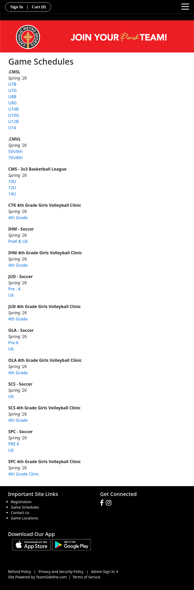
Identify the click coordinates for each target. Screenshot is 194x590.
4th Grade (18, 217)
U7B (12, 84)
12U (12, 187)
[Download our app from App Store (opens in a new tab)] (31, 544)
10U (12, 181)
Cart (39, 7)
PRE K (13, 444)
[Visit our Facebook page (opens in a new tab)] (103, 503)
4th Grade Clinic (23, 474)
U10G (13, 115)
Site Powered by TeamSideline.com (37, 576)
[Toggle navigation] (185, 6)
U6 (11, 295)
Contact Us (20, 512)
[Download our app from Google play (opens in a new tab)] (71, 544)
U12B (13, 121)
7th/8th (15, 157)
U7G (12, 90)
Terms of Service (86, 576)
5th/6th (15, 151)
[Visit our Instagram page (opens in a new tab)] (110, 503)
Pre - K (14, 289)
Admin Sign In (104, 571)
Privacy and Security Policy (61, 571)
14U (12, 194)
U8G (12, 103)
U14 (12, 128)
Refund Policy (19, 571)
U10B (13, 109)
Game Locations (24, 518)
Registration (21, 501)
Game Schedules (25, 507)
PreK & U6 (18, 241)
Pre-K (13, 343)
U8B (12, 96)
